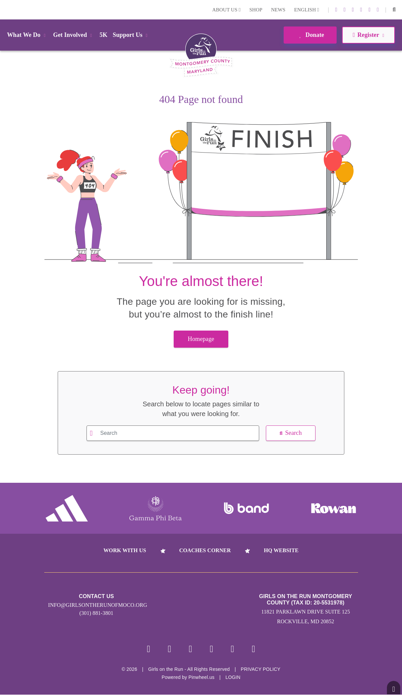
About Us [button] (226, 9)
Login (6, 9)
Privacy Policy (260, 670)
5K (103, 35)
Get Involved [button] (74, 35)
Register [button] (368, 35)
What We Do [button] (27, 35)
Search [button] (291, 432)
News (278, 9)
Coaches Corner (205, 550)
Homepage (201, 339)
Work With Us (124, 550)
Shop (256, 9)
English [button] (306, 9)
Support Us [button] (131, 35)
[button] (394, 10)
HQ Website (281, 550)
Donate (310, 35)
